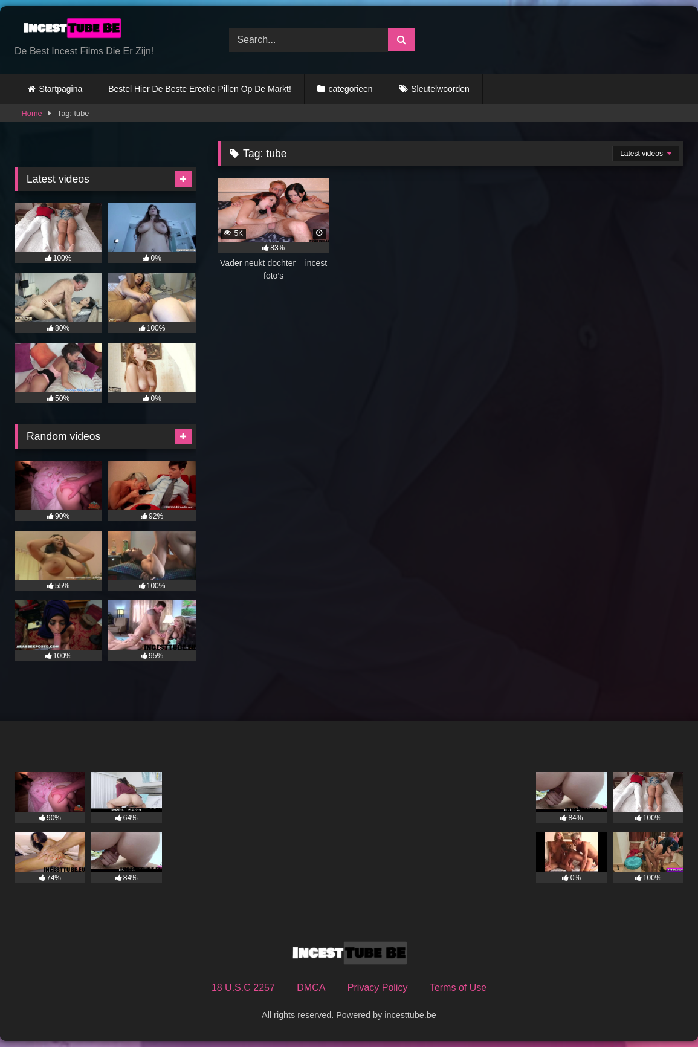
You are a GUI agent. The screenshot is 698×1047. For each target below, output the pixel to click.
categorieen (350, 89)
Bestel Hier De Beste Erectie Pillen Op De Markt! (199, 89)
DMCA (311, 987)
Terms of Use (458, 987)
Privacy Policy (377, 987)
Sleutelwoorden (440, 89)
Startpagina (61, 89)
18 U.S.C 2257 (243, 987)
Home (32, 113)
